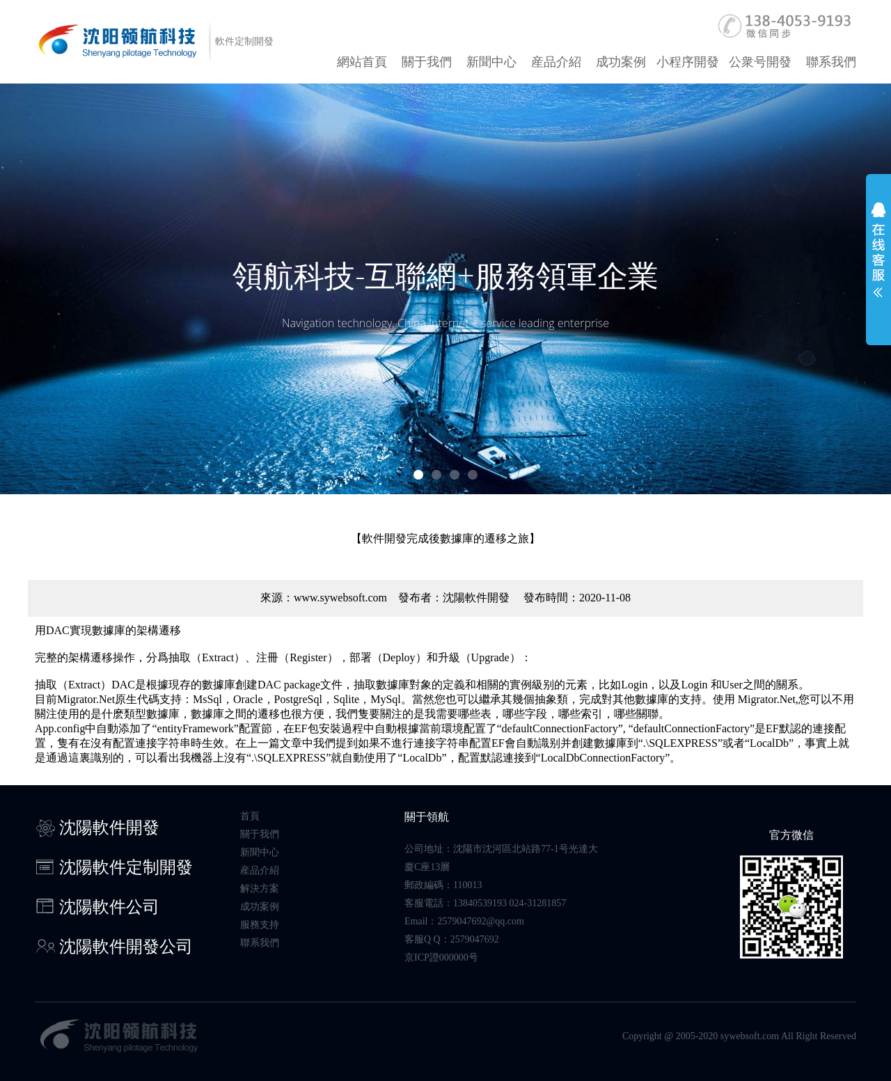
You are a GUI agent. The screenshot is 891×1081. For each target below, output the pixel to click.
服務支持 (259, 925)
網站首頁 (362, 62)
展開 (878, 259)
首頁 (250, 816)
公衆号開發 (760, 62)
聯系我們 (831, 62)
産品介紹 (556, 62)
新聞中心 (491, 62)
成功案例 (621, 62)
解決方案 (259, 888)
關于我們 (427, 62)
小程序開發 (687, 62)
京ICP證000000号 (441, 957)
